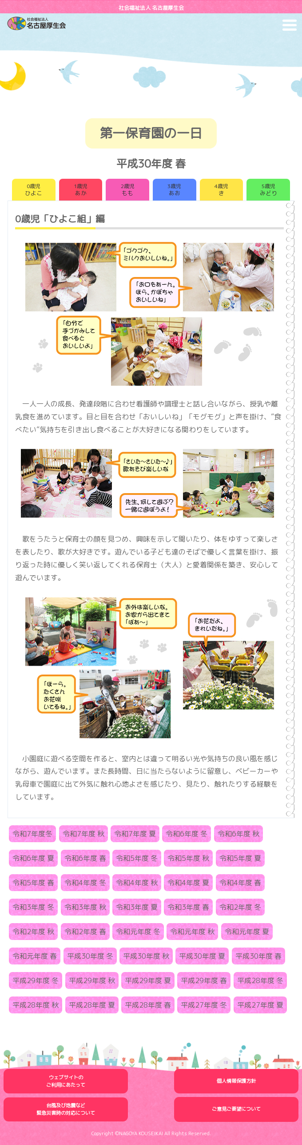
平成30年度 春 (258, 956)
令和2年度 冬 (240, 907)
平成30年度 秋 (146, 956)
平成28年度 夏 (92, 1005)
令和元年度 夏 (247, 931)
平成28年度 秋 (35, 1005)
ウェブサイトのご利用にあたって (65, 1081)
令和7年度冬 (32, 834)
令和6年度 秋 (238, 834)
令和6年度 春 (85, 858)
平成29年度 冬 (35, 980)
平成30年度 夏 (202, 956)
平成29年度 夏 (148, 980)
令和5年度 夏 (240, 858)
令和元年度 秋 (192, 931)
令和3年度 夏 (137, 907)
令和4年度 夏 (188, 883)
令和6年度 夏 (33, 858)
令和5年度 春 (33, 883)
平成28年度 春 (148, 1005)
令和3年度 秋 (85, 907)
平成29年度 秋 (92, 980)
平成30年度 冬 (90, 956)
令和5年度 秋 (188, 858)
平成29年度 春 (204, 980)
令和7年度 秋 (83, 834)
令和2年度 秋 (33, 931)
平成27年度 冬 (204, 1005)
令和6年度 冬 (186, 834)
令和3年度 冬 (33, 907)
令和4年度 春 (240, 883)
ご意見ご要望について (236, 1109)
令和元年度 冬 (138, 931)
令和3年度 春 (188, 907)
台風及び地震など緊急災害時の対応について (65, 1109)
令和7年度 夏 (135, 834)
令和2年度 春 (85, 931)
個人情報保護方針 (236, 1081)
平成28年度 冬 (260, 980)
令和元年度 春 (34, 956)
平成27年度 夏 (260, 1005)
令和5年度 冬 (137, 858)
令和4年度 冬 (85, 883)
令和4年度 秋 (137, 883)
